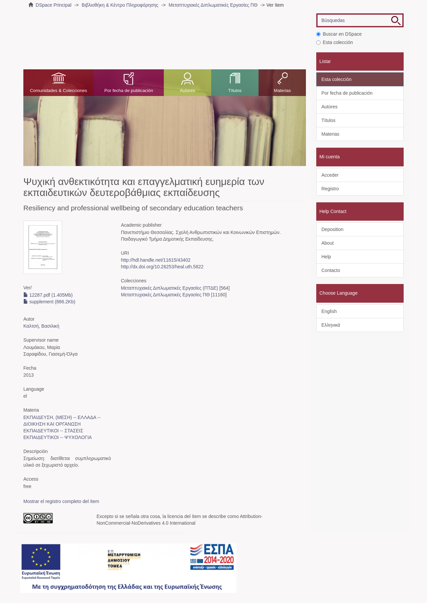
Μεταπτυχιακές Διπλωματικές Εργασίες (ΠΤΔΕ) (169, 288)
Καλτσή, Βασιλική (41, 326)
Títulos (235, 90)
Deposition (333, 229)
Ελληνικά (331, 325)
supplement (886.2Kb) (49, 301)
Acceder (330, 175)
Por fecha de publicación (128, 90)
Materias (282, 90)
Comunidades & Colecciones (58, 90)
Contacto (331, 270)
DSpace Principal (53, 5)
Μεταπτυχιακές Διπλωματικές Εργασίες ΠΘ (212, 5)
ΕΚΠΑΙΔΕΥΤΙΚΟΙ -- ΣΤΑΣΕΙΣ (53, 430)
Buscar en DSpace (339, 34)
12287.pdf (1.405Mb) (48, 295)
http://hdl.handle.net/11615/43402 (155, 260)
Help (326, 256)
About (328, 243)
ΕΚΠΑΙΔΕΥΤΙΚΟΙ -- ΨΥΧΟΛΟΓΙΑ (57, 437)
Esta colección (334, 42)
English (329, 311)
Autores (187, 90)
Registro (330, 188)
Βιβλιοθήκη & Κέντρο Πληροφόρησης (120, 5)
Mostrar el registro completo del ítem (61, 501)
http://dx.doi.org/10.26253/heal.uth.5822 (162, 266)
